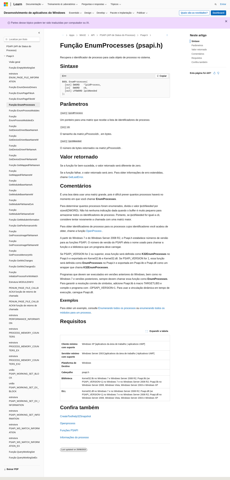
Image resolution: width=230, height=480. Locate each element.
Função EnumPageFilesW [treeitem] (22, 95)
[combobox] (22, 39)
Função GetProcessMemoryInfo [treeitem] (20, 249)
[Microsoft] (6, 4)
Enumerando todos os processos (117, 308)
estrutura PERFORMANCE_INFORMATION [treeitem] (24, 315)
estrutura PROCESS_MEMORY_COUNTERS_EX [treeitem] (24, 342)
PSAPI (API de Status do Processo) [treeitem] (18, 44)
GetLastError (75, 177)
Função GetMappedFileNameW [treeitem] (20, 169)
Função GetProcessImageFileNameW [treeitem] (23, 239)
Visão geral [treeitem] (14, 58)
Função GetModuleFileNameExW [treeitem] (21, 208)
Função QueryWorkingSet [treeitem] (22, 448)
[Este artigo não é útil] (218, 73)
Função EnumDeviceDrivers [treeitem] (23, 83)
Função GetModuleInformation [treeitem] (24, 216)
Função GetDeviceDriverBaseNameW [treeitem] (23, 134)
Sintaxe (195, 41)
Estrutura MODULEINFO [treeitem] (21, 278)
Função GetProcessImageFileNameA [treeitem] (23, 229)
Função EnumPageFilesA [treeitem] (21, 89)
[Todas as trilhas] (63, 35)
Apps (71, 35)
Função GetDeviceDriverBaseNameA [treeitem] (23, 124)
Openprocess (67, 423)
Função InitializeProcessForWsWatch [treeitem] (23, 270)
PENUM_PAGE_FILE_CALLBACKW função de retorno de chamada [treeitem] (24, 301)
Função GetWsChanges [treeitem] (21, 256)
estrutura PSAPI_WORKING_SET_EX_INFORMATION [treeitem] (24, 397)
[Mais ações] (167, 35)
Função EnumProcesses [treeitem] (22, 101)
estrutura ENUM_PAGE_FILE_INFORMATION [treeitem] (24, 74)
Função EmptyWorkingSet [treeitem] (22, 64)
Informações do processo (74, 437)
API (93, 35)
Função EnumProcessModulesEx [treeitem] (21, 114)
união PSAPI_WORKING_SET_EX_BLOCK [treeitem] (24, 383)
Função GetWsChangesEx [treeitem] (22, 262)
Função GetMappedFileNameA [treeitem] (24, 161)
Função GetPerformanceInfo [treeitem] (23, 222)
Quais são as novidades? (194, 13)
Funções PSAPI (69, 430)
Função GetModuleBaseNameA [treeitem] (20, 179)
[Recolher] (39, 33)
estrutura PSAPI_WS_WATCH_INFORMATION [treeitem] (24, 424)
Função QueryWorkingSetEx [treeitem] (23, 454)
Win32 (83, 35)
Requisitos (197, 58)
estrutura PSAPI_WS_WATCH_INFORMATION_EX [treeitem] (24, 438)
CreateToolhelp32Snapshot (75, 416)
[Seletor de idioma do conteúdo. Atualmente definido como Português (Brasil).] (17, 474)
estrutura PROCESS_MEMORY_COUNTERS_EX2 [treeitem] (24, 356)
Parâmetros (197, 45)
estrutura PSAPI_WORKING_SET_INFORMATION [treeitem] (24, 411)
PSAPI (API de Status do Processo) (117, 35)
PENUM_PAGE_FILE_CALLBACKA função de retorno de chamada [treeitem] (24, 288)
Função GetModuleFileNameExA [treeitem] (21, 198)
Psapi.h (144, 35)
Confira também (199, 62)
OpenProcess (94, 231)
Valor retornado (199, 49)
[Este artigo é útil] (214, 73)
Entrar (223, 4)
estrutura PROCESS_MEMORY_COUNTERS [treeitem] (24, 329)
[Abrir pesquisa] (215, 4)
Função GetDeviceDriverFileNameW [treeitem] (23, 153)
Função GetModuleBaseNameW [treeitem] (21, 188)
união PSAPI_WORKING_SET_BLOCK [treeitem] (24, 370)
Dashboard (218, 13)
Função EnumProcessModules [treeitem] (24, 106)
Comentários (198, 54)
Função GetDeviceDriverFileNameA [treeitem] (22, 144)
